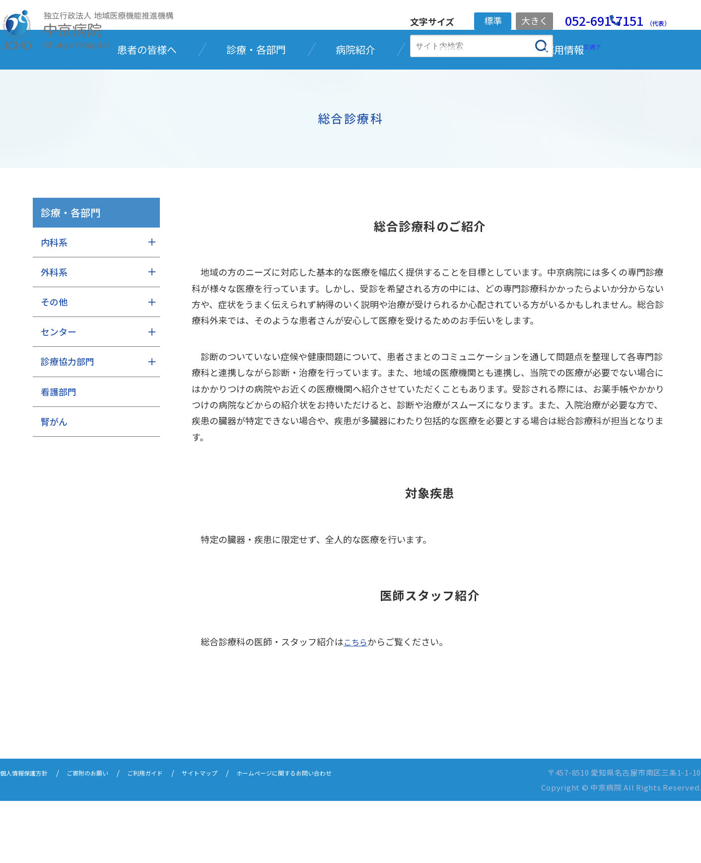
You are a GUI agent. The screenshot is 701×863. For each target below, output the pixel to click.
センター (58, 393)
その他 (54, 363)
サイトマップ (235, 834)
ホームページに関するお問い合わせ (336, 834)
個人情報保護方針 (30, 834)
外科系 (54, 333)
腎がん (54, 483)
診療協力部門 (67, 423)
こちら (357, 703)
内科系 (54, 304)
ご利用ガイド (171, 834)
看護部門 (58, 453)
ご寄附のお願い (104, 834)
